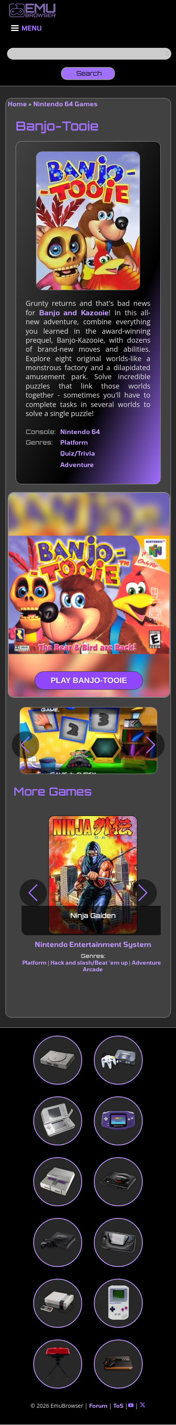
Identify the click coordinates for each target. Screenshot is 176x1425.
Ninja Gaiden (92, 915)
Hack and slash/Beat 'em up (89, 962)
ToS (118, 1405)
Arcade (93, 969)
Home (17, 103)
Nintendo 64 (80, 431)
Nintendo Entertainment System (92, 944)
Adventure (77, 464)
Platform (74, 442)
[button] (25, 745)
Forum (98, 1405)
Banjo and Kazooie (74, 312)
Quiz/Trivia (77, 453)
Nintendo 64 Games (65, 103)
